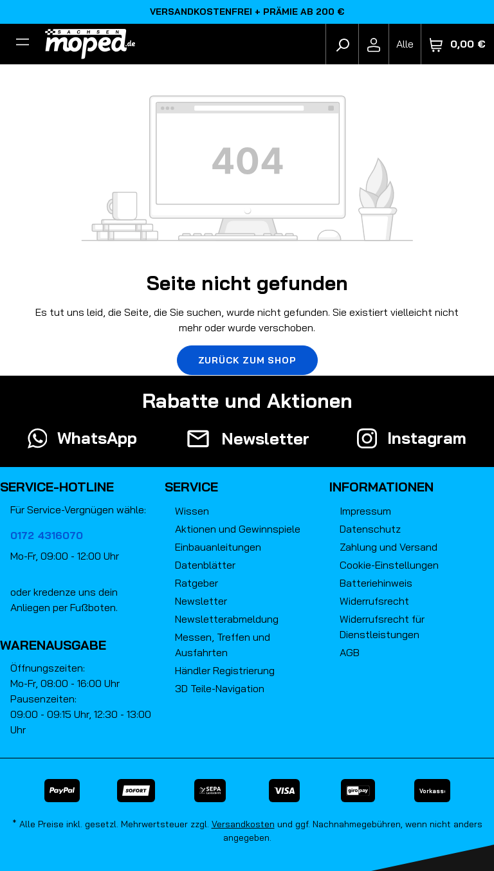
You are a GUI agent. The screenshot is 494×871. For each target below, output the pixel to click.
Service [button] (191, 487)
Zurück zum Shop (247, 360)
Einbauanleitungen (218, 546)
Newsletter (201, 600)
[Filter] (22, 44)
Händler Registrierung (225, 670)
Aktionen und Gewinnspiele (237, 528)
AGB (350, 652)
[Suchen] (342, 44)
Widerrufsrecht (374, 600)
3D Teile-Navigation (219, 688)
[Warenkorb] (457, 44)
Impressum (365, 510)
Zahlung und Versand (388, 546)
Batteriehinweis (376, 582)
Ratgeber (196, 582)
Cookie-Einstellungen (389, 564)
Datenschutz (370, 528)
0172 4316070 (46, 535)
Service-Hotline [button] (57, 487)
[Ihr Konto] (374, 44)
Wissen (192, 510)
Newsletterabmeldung (227, 618)
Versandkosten (243, 824)
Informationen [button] (381, 487)
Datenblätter (205, 564)
